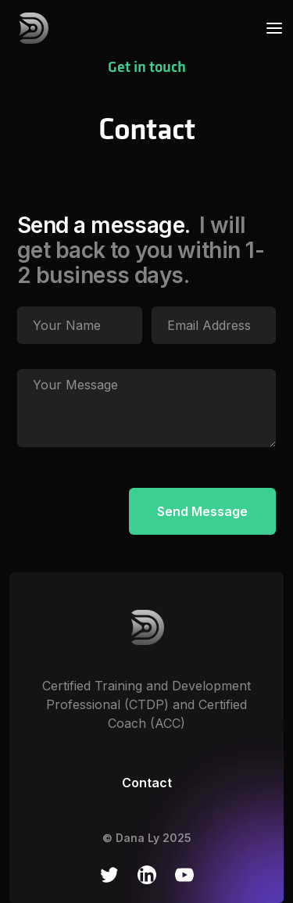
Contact (147, 782)
